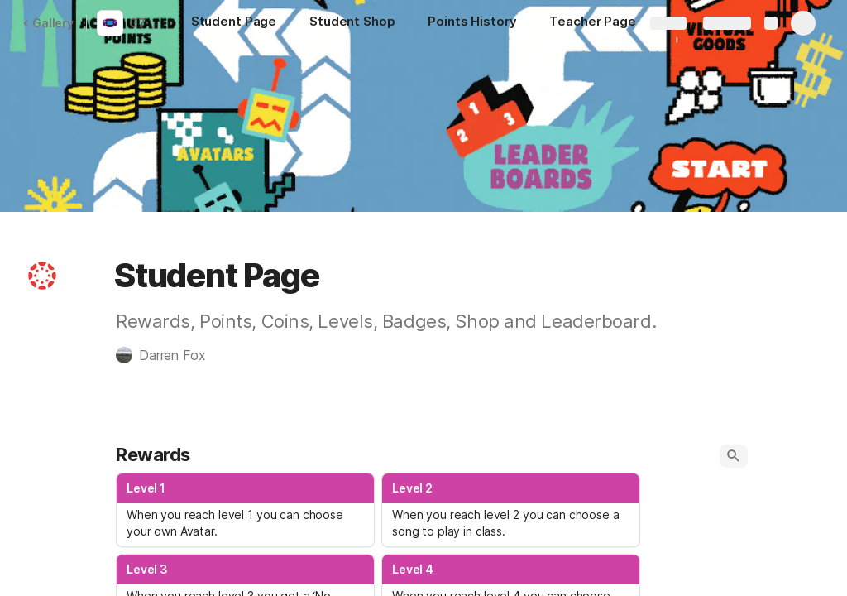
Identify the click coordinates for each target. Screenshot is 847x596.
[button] (42, 276)
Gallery (48, 23)
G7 (137, 23)
